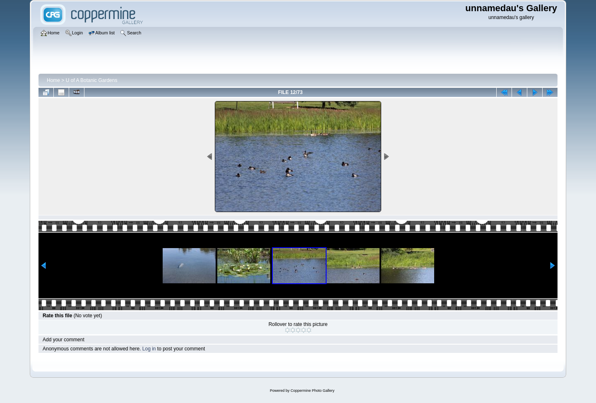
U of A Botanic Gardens (92, 80)
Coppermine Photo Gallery (312, 391)
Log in (149, 349)
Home (53, 80)
